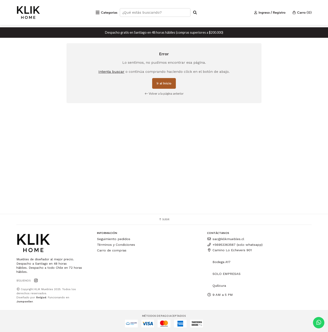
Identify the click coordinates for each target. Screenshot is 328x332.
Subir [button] (164, 219)
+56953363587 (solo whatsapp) (235, 244)
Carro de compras (111, 250)
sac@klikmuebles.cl (225, 239)
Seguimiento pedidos (113, 239)
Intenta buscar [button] (111, 71)
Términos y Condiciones (116, 244)
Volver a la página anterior (164, 93)
